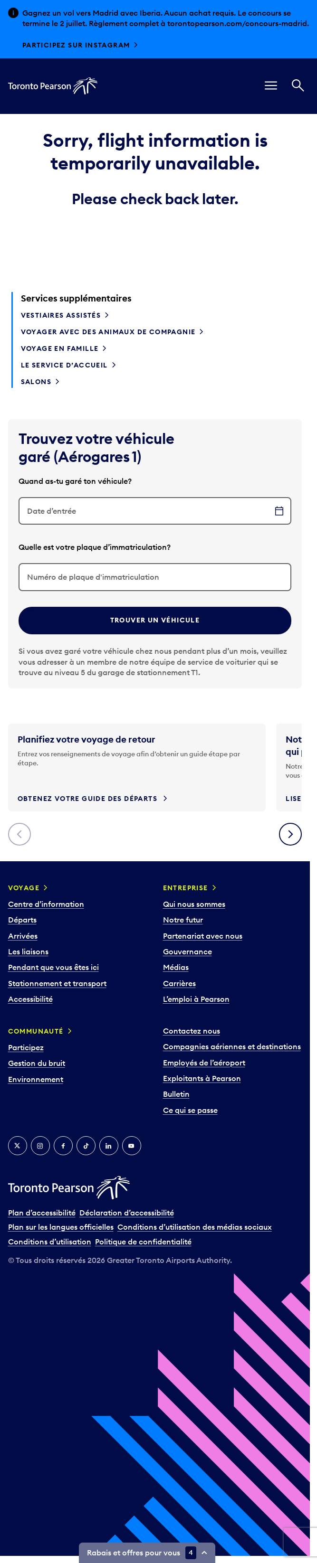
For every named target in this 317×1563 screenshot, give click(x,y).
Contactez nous (191, 1031)
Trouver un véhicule (155, 620)
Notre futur (183, 919)
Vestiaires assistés (61, 315)
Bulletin (176, 1094)
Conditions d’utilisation (49, 1241)
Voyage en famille (60, 348)
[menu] (271, 86)
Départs (22, 919)
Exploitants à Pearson (202, 1078)
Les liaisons (28, 951)
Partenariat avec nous (202, 936)
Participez (26, 1047)
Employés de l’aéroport (204, 1062)
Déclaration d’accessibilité (126, 1212)
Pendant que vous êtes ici (53, 967)
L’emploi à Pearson (196, 999)
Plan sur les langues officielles (61, 1227)
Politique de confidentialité (143, 1241)
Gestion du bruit (36, 1063)
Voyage (23, 888)
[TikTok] (86, 1145)
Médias (176, 967)
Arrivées (23, 936)
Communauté (36, 1031)
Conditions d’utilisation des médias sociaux (194, 1227)
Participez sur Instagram (76, 45)
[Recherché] (298, 86)
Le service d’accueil (64, 365)
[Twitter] (17, 1145)
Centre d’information (46, 904)
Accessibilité (30, 999)
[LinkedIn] (108, 1145)
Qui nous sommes (194, 904)
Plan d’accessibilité (42, 1212)
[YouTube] (131, 1145)
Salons (36, 381)
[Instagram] (40, 1145)
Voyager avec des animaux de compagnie (108, 332)
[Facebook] (63, 1145)
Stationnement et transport (57, 983)
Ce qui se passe (190, 1110)
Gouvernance (187, 951)
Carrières (179, 983)
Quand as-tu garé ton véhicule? (75, 481)
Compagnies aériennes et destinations (232, 1046)
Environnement (35, 1079)
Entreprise (185, 888)
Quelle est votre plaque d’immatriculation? (95, 547)
